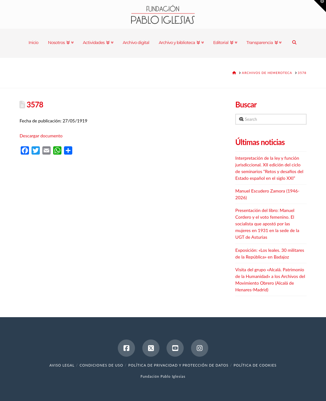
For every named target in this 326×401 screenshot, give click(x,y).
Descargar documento (40, 135)
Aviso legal (61, 365)
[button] (320, 6)
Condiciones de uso (101, 365)
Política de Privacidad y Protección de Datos (178, 365)
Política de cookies (255, 365)
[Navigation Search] (294, 43)
